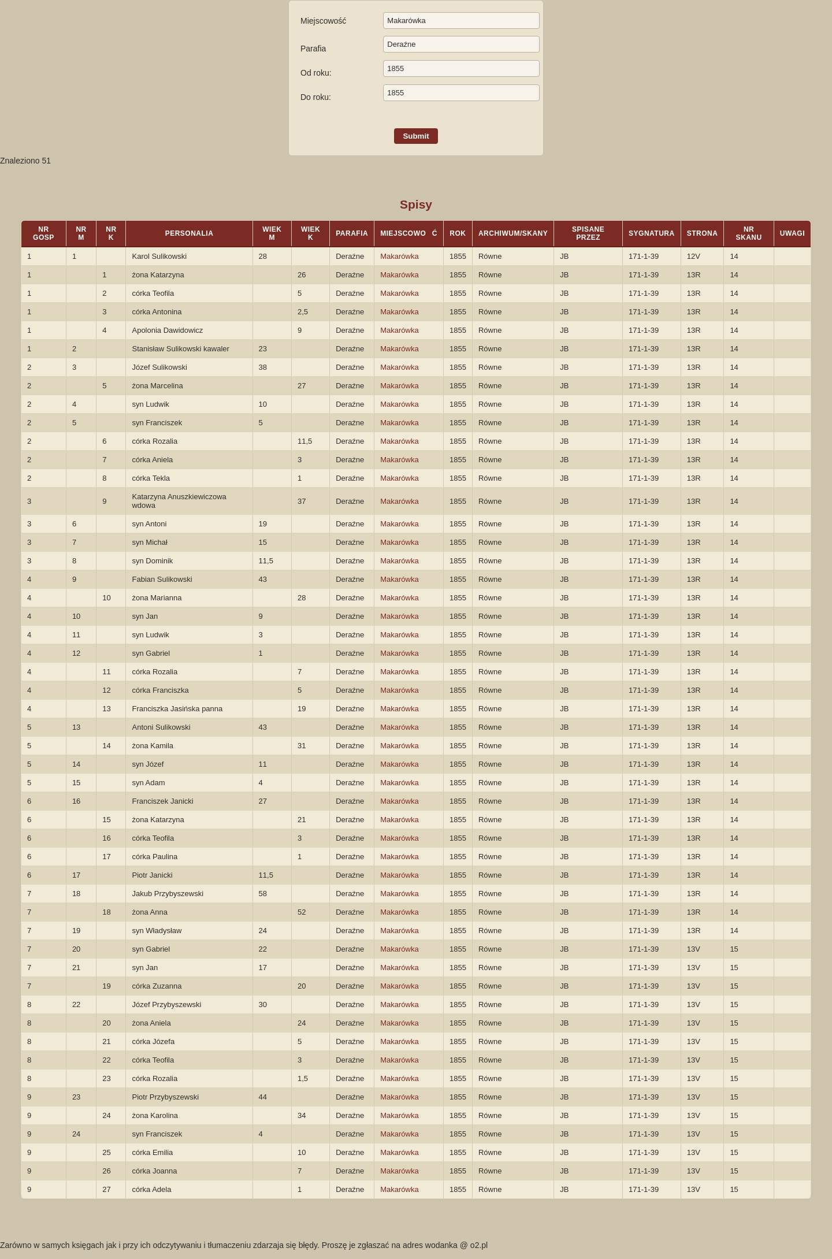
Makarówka (399, 256)
